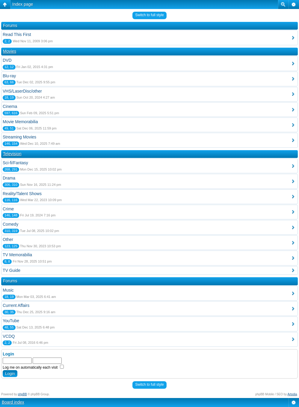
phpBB (22, 394)
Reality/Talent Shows (22, 193)
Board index (13, 402)
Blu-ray (9, 75)
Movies (9, 51)
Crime (8, 208)
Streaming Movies (19, 137)
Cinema (10, 106)
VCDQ (9, 336)
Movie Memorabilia (20, 121)
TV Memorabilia (17, 254)
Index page (22, 4)
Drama (9, 178)
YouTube (11, 320)
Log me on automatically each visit (33, 367)
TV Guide (11, 270)
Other (8, 239)
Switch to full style (149, 15)
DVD (7, 60)
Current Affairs (16, 305)
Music (8, 290)
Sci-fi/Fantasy (15, 162)
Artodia (292, 394)
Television (12, 153)
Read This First (17, 34)
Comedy (10, 224)
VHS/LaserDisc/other (22, 91)
